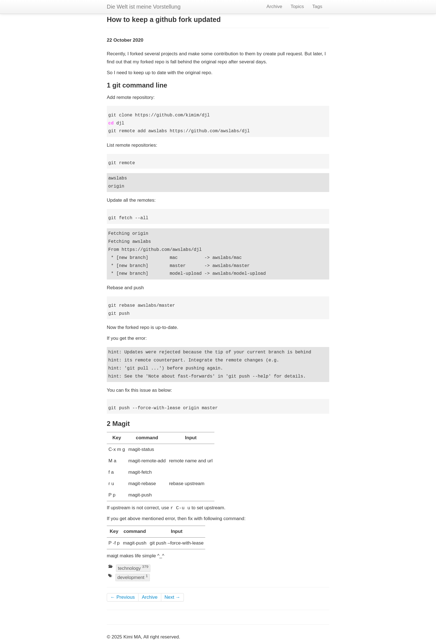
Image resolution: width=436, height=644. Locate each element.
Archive (274, 6)
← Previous (122, 597)
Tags (317, 6)
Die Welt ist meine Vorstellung (143, 7)
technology (133, 568)
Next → (172, 597)
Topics (297, 6)
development (132, 577)
